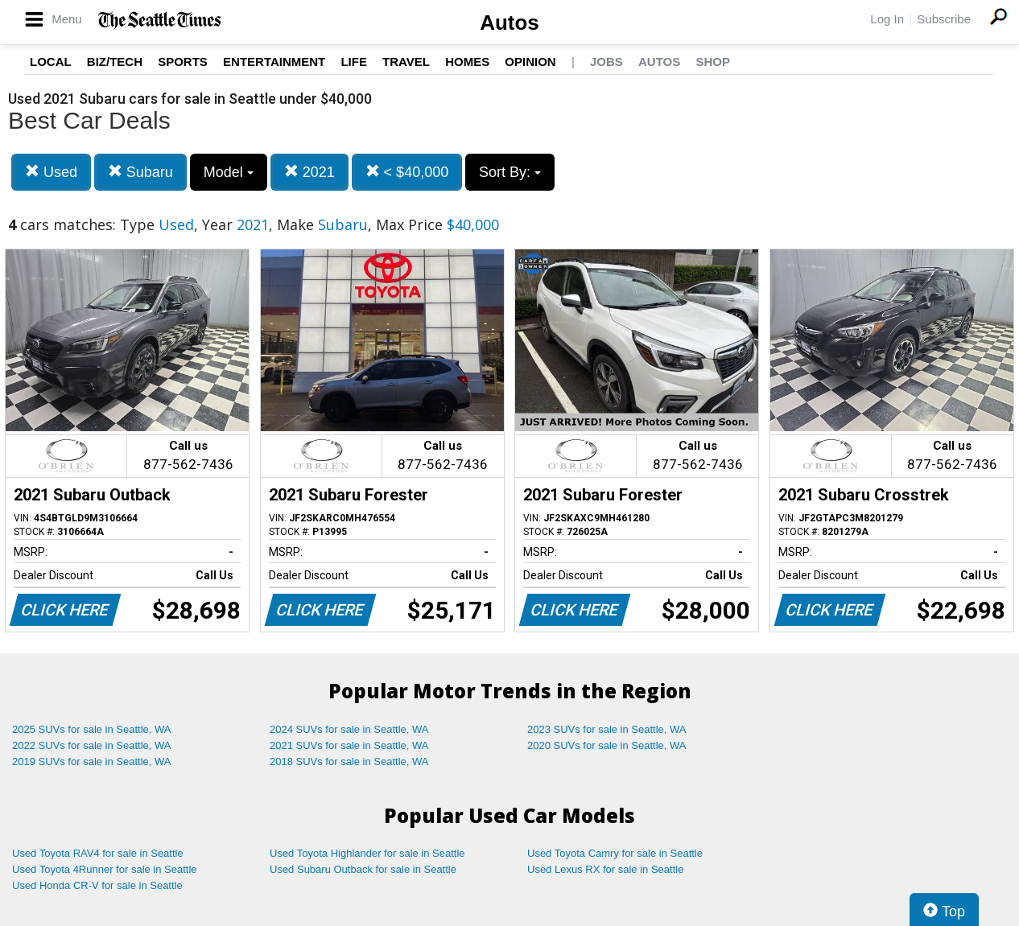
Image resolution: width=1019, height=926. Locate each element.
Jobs (606, 61)
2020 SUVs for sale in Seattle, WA (607, 745)
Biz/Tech (114, 61)
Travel (406, 61)
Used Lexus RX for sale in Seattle (605, 869)
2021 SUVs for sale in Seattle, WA (349, 745)
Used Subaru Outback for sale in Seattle (363, 869)
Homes (467, 61)
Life (353, 61)
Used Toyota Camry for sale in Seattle (615, 853)
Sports (183, 61)
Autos (509, 22)
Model (229, 172)
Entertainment (274, 61)
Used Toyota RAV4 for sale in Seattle (98, 853)
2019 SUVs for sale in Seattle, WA (91, 761)
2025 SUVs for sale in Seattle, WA (91, 729)
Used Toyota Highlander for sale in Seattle (367, 853)
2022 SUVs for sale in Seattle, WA (91, 745)
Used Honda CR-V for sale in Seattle (97, 885)
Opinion (530, 61)
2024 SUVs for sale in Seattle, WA (349, 729)
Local (51, 61)
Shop (712, 61)
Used (51, 171)
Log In (887, 19)
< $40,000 (407, 171)
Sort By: (510, 172)
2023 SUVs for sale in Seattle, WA (607, 729)
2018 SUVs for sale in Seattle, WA (349, 761)
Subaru (140, 171)
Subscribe (944, 19)
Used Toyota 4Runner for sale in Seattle (104, 869)
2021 (309, 171)
